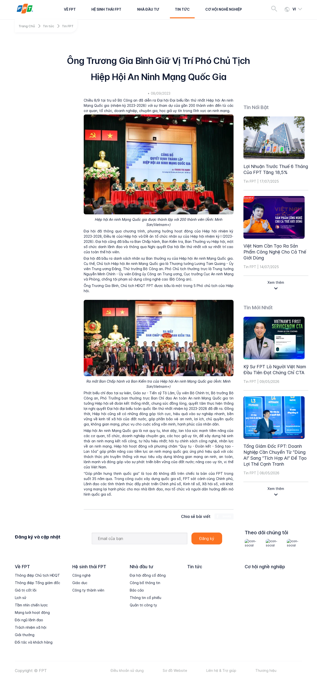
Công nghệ (81, 575)
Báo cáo (137, 590)
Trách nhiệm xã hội (30, 627)
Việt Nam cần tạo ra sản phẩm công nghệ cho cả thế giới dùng (274, 251)
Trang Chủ (27, 26)
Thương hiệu (265, 670)
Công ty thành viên (88, 590)
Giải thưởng (24, 635)
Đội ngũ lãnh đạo (29, 620)
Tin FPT (68, 26)
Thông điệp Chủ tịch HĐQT (37, 575)
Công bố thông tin (145, 583)
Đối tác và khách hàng (34, 642)
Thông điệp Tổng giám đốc (37, 583)
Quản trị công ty (143, 605)
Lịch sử (20, 597)
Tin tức (182, 9)
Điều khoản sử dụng (127, 670)
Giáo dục (79, 583)
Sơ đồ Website (175, 670)
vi (294, 9)
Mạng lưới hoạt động (32, 612)
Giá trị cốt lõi (25, 590)
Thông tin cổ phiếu (145, 597)
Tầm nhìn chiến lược (31, 605)
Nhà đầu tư (148, 9)
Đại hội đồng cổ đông (148, 575)
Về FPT (70, 9)
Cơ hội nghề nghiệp (223, 9)
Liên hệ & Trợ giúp (221, 670)
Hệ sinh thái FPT (106, 9)
